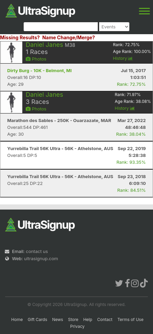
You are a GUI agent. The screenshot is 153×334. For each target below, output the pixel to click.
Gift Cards (37, 319)
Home (17, 319)
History (123, 58)
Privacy (77, 326)
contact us (37, 251)
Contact (105, 319)
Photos (36, 59)
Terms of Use (130, 319)
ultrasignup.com (41, 258)
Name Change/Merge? (68, 37)
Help (87, 319)
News (57, 319)
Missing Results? (20, 37)
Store (73, 319)
